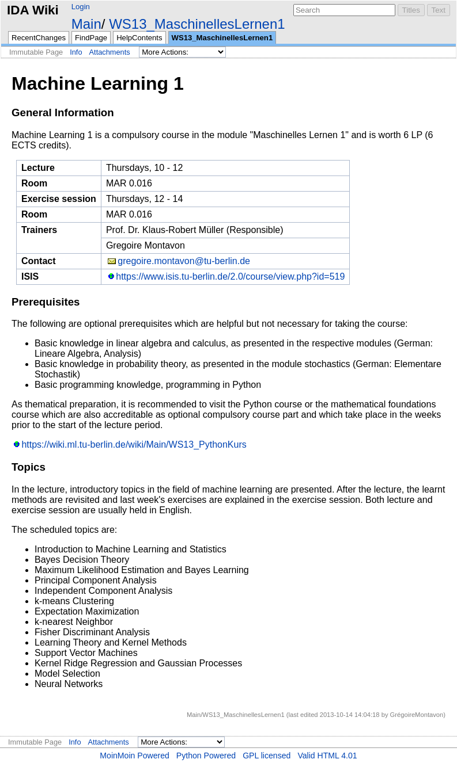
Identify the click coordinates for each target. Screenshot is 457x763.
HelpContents (139, 37)
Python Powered (206, 755)
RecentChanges (39, 37)
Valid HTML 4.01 (327, 755)
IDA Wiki (33, 10)
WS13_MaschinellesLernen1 (197, 24)
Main (86, 24)
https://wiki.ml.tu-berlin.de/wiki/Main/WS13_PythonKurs (133, 444)
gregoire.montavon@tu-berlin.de (184, 261)
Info (76, 52)
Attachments (109, 52)
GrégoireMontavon (417, 714)
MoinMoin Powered (134, 755)
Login (80, 6)
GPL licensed (266, 755)
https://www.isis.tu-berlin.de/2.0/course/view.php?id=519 (230, 276)
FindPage (91, 37)
